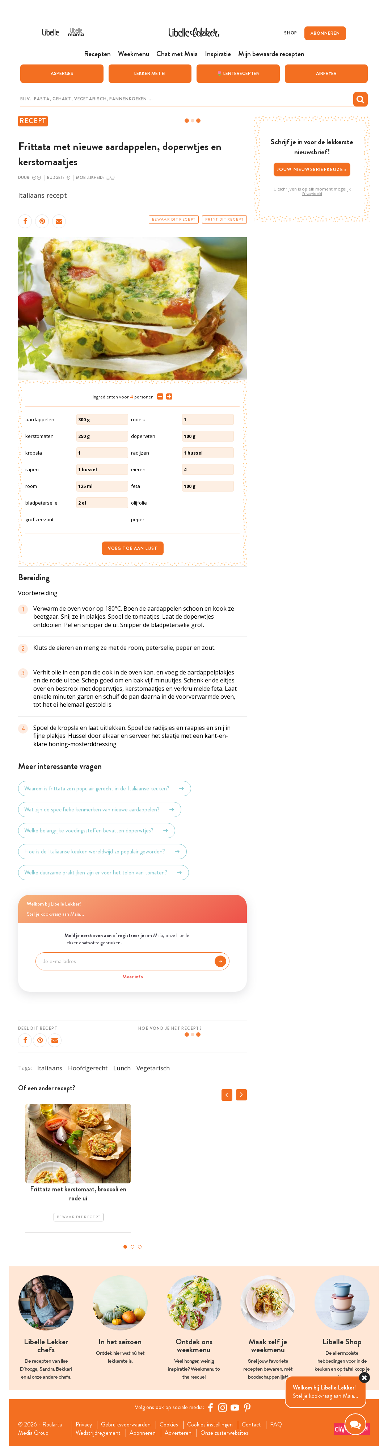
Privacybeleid (312, 194)
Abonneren (143, 1433)
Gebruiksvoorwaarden (126, 1425)
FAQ (276, 1425)
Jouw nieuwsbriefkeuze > (312, 169)
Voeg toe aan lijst (132, 548)
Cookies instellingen (210, 1425)
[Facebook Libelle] (210, 1407)
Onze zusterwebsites (224, 1433)
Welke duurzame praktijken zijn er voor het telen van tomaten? (103, 872)
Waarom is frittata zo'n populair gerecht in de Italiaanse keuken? (104, 788)
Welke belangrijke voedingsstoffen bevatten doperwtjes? (96, 830)
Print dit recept (224, 219)
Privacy (84, 1425)
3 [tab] (140, 1247)
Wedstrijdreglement (98, 1433)
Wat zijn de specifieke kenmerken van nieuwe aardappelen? (99, 809)
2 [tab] (132, 1247)
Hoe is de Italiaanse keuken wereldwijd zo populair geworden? (102, 851)
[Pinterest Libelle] (247, 1407)
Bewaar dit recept (173, 219)
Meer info (132, 976)
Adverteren (178, 1433)
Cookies (169, 1425)
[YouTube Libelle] (235, 1407)
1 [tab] (125, 1247)
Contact (251, 1425)
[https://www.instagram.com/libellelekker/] (222, 1407)
